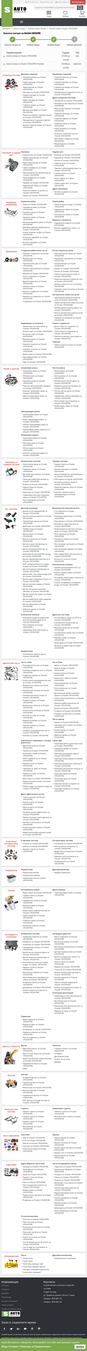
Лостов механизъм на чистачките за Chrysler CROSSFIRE (37, 1242)
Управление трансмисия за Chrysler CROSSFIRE (68, 259)
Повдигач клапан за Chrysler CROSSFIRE (34, 701)
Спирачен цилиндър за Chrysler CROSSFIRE (66, 115)
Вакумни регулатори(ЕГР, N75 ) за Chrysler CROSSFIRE (67, 568)
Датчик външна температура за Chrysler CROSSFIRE (35, 545)
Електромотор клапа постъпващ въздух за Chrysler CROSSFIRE (35, 963)
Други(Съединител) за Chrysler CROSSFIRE (35, 282)
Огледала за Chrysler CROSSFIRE (67, 1174)
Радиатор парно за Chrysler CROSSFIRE (33, 1025)
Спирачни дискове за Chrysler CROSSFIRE (34, 78)
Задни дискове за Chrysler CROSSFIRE (33, 88)
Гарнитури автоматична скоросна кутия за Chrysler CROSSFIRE (67, 299)
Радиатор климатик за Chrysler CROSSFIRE (35, 1033)
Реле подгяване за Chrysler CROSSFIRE (64, 535)
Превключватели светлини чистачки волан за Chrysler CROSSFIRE (68, 530)
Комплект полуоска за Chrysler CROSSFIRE (34, 345)
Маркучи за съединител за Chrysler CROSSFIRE (36, 297)
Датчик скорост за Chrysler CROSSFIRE (33, 535)
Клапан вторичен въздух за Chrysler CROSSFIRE (37, 233)
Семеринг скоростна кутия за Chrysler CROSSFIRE (69, 290)
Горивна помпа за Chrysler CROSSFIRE (64, 465)
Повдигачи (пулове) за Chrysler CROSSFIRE (35, 676)
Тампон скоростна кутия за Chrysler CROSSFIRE (68, 346)
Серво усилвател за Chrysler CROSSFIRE (65, 130)
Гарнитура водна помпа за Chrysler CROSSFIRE (67, 893)
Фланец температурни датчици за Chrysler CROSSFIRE (67, 973)
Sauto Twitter (11, 1328)
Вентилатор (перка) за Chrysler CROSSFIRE (66, 942)
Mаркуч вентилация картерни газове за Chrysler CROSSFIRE (37, 833)
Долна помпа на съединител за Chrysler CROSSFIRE (66, 327)
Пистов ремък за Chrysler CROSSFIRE (64, 372)
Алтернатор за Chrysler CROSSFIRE (68, 843)
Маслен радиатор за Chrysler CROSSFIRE (34, 1038)
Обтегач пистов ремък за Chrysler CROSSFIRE (67, 392)
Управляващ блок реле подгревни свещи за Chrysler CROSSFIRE (36, 496)
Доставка (5, 1292)
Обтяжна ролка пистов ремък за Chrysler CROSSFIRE (66, 382)
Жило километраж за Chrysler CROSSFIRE (65, 1211)
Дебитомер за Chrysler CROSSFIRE (37, 526)
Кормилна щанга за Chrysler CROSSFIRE (34, 213)
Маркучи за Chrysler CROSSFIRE (67, 966)
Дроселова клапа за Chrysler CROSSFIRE (34, 746)
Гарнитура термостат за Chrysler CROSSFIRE (66, 789)
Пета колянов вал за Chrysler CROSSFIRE (65, 689)
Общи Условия (9, 1346)
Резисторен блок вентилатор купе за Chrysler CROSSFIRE (68, 1006)
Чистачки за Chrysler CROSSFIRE (36, 1218)
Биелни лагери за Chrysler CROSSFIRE (64, 669)
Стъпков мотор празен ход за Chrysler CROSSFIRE (69, 633)
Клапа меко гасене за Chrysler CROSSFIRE (34, 754)
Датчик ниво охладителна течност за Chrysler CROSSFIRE (37, 580)
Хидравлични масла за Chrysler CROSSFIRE (35, 1064)
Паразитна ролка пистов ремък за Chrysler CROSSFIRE (67, 387)
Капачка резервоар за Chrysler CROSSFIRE (66, 1198)
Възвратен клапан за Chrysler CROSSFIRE (34, 983)
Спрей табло (28, 1260)
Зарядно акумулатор (62, 872)
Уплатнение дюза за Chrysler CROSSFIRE (65, 779)
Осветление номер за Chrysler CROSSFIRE (34, 1149)
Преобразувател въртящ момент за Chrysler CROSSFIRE (68, 309)
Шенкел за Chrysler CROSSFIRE (35, 196)
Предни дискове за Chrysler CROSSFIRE (33, 83)
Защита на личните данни (12, 1308)
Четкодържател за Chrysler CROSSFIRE (64, 862)
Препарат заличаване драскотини (36, 1269)
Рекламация (6, 1296)
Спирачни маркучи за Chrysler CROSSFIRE (65, 120)
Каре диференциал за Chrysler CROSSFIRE (35, 358)
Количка (82, 16)
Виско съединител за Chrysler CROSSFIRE (65, 937)
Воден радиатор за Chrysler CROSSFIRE (33, 1020)
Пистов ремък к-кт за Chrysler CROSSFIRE (65, 377)
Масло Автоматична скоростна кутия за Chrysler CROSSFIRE (37, 1059)
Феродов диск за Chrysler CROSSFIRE (32, 259)
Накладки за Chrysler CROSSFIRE (36, 92)
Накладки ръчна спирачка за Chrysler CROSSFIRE (68, 105)
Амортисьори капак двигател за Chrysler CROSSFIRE (66, 1188)
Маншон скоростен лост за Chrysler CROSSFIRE (68, 285)
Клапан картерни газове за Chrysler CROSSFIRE (36, 828)
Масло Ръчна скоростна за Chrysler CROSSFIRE (36, 1054)
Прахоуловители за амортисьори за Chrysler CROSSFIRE (37, 174)
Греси (25, 1068)
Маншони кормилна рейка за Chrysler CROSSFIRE (37, 223)
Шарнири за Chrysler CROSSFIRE (67, 158)
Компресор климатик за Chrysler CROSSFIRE (35, 937)
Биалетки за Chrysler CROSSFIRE (67, 155)
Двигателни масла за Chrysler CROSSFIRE (34, 1049)
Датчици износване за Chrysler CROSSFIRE (35, 111)
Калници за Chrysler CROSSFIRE (35, 1166)
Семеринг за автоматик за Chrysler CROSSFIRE (67, 319)
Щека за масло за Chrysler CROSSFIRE (33, 808)
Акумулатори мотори (31, 872)
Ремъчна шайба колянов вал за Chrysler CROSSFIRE (66, 704)
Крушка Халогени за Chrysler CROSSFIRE (65, 1143)
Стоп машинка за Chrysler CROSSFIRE (64, 512)
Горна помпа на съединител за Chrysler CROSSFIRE (66, 332)
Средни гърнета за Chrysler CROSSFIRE (33, 1117)
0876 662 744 (47, 2)
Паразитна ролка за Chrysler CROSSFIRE (34, 382)
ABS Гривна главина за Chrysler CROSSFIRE (66, 140)
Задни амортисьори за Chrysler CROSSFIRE (35, 164)
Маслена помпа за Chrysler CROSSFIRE (33, 906)
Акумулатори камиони (31, 875)
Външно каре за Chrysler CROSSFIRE (37, 331)
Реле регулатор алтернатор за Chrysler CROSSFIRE (66, 847)
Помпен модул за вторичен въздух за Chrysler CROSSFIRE (37, 787)
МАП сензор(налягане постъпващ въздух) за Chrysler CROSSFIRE (36, 565)
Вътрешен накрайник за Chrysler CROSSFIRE (35, 238)
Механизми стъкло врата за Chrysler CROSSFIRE (68, 1183)
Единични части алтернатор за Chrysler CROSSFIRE (66, 857)
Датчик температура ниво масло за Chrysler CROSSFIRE (36, 560)
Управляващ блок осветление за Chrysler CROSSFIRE (35, 631)
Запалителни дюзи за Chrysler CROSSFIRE (66, 470)
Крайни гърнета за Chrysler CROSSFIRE (33, 1122)
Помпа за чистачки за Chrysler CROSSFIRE (34, 1237)
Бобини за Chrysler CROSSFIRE (35, 484)
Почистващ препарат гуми (33, 1263)
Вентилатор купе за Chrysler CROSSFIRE (65, 1001)
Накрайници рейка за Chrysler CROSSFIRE (34, 208)
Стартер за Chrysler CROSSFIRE (35, 843)
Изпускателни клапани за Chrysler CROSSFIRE (36, 691)
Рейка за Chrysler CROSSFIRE (34, 204)
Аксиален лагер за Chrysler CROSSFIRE (33, 287)
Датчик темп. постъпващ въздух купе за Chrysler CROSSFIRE (37, 575)
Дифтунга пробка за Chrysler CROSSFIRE (65, 736)
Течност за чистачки (62, 1058)
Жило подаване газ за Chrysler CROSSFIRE (35, 759)
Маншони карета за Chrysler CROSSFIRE (34, 340)
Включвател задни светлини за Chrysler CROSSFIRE (66, 525)
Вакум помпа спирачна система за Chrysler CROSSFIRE (36, 911)
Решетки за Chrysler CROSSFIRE (67, 1179)
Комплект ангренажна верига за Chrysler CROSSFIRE (35, 454)
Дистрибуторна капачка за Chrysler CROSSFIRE (36, 475)
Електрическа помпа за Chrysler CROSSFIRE (66, 215)
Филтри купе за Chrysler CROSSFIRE (37, 1087)
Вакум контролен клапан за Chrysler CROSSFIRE (37, 782)
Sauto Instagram (39, 1328)
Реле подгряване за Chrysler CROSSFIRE (34, 501)
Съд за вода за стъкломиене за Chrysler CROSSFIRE (35, 1247)
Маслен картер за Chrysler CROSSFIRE (33, 803)
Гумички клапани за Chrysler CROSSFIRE (34, 726)
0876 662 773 (32, 2)
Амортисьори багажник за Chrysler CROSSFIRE (67, 1170)
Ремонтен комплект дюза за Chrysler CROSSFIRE (68, 488)
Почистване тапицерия (32, 1271)
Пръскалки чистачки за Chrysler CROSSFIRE (35, 1232)
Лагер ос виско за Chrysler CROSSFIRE (64, 962)
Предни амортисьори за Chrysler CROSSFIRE (35, 159)
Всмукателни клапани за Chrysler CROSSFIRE (36, 686)
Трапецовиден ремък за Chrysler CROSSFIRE (35, 415)
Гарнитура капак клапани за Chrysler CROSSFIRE (68, 759)
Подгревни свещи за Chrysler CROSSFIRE (34, 470)
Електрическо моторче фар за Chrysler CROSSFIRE (66, 623)
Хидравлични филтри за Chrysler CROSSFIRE (35, 1096)
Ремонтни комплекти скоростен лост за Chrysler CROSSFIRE (68, 280)
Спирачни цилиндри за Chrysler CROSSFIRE (66, 88)
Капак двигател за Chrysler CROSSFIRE (33, 1170)
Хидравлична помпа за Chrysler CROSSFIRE (66, 210)
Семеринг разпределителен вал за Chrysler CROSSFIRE (36, 731)
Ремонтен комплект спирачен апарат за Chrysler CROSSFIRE (37, 116)
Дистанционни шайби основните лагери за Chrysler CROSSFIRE (66, 694)
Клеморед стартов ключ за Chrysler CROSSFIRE (67, 517)
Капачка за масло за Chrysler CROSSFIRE (65, 1203)
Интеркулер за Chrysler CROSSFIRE (37, 1029)
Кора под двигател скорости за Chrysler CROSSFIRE (35, 1185)
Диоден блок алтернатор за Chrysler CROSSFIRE (68, 852)
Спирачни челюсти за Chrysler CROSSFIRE (66, 78)
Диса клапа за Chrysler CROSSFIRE (37, 778)
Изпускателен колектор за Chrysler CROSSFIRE (36, 711)
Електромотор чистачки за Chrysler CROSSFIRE (36, 1227)
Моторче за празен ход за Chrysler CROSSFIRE (67, 646)
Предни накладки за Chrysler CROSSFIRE (34, 96)
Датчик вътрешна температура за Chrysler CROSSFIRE (36, 570)
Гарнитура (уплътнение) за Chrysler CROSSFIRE (68, 254)
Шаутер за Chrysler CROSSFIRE (35, 846)
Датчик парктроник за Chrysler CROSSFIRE (34, 605)
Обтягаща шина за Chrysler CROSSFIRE (33, 444)
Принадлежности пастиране (65, 1257)
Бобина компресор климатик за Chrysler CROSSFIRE (35, 991)
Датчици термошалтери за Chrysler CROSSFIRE (67, 952)
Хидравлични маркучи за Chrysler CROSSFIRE (67, 224)
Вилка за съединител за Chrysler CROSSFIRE (35, 292)
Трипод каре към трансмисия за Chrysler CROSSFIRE (35, 327)
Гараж (48, 16)
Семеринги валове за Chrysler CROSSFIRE (66, 749)
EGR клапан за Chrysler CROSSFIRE (68, 479)
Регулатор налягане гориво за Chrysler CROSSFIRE (65, 483)
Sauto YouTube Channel (25, 1328)
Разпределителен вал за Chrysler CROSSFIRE (36, 666)
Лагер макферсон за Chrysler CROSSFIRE (34, 179)
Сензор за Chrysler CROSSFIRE (66, 271)
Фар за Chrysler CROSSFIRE (34, 1137)
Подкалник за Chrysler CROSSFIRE (68, 1166)
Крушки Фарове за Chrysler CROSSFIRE (64, 1138)
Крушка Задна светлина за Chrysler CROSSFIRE (68, 1148)
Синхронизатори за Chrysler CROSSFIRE (65, 265)
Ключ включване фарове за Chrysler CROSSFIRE (68, 550)
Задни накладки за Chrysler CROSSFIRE (33, 101)
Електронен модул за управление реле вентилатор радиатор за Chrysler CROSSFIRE (36, 619)
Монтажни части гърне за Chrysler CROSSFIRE (67, 1117)
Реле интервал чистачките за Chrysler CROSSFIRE (69, 545)
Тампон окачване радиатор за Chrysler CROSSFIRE (65, 983)
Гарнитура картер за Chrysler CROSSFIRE (65, 774)
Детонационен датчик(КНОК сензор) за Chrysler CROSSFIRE (37, 555)
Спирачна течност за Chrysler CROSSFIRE (65, 1049)
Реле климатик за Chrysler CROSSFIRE (33, 626)
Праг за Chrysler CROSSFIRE (34, 1181)
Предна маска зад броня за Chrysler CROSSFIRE (37, 1195)
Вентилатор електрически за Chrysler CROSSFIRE (68, 947)
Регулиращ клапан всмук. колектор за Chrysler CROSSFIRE (68, 578)
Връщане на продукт (10, 1300)
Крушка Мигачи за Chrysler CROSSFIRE (64, 1156)
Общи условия (7, 1304)
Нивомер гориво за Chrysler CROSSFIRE (65, 638)
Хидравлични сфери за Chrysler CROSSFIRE (35, 187)
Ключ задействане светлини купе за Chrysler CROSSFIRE (68, 555)
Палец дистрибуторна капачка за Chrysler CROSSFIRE (36, 480)
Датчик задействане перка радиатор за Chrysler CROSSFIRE (37, 600)
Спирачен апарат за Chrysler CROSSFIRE (34, 106)
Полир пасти (28, 1257)
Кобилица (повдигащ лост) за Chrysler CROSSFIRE (37, 671)
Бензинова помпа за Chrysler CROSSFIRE (34, 926)
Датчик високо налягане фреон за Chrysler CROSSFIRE (36, 953)
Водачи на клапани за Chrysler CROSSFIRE (34, 721)
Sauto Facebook (4, 1328)
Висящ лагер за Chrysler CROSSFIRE (37, 354)
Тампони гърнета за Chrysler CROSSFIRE (65, 1112)
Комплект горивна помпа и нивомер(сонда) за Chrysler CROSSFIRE (64, 494)
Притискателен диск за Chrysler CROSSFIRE (35, 265)
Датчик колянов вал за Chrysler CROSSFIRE (35, 540)
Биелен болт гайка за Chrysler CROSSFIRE (65, 679)
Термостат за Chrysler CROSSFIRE (67, 969)
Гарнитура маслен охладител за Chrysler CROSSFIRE (66, 784)
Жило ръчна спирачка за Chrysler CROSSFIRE (67, 110)
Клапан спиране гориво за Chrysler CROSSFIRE (67, 573)
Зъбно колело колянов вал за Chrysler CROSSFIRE (69, 699)
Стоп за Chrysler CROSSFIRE (34, 1140)
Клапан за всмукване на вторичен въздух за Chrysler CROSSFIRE (67, 583)
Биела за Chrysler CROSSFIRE (66, 665)
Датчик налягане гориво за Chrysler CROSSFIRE (36, 585)
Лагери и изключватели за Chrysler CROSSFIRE (36, 270)
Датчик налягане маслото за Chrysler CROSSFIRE (37, 517)
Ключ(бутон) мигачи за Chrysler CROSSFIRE (66, 540)
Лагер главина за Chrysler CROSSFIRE (64, 179)
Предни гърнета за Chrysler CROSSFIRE (33, 1112)
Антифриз (58, 1053)
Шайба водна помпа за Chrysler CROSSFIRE (66, 407)
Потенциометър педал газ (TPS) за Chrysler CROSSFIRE (67, 618)
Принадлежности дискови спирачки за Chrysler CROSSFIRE (36, 121)
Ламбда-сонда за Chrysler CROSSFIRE (33, 530)
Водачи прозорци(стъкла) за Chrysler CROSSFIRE (68, 1193)
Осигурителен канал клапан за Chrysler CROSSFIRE (35, 696)
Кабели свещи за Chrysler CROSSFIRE (33, 488)
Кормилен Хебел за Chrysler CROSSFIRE (34, 218)
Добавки (57, 1061)
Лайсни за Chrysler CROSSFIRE (66, 1176)
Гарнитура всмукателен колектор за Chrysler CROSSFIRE (68, 764)
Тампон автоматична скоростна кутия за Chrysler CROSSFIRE (68, 304)
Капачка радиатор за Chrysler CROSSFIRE (65, 978)
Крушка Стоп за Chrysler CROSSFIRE (68, 1152)
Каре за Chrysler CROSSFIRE (34, 362)
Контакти (79, 2)
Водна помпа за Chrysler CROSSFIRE (37, 892)
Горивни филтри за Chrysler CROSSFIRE (33, 1083)
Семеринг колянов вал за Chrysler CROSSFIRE (67, 714)
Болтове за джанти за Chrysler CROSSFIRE (66, 193)
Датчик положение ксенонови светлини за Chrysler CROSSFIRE (36, 590)
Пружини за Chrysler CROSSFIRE (36, 183)
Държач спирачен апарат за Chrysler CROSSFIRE (37, 126)
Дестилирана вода (61, 1056)
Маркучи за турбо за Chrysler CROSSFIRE (34, 774)
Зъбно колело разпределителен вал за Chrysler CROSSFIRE (37, 681)
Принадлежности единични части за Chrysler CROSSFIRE (68, 93)
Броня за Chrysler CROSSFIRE (35, 1174)
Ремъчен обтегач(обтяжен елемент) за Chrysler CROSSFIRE (37, 387)
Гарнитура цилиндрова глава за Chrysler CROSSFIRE (66, 754)
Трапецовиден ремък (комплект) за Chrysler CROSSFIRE (36, 430)
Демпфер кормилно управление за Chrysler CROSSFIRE (36, 228)
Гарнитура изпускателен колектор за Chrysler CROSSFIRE (68, 769)
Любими (65, 16)
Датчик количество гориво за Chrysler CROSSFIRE (37, 595)
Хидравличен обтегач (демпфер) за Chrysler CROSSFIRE (68, 397)
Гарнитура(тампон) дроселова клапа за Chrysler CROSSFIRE (68, 744)
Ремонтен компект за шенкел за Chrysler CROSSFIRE (35, 192)
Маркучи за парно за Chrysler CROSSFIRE (65, 1011)
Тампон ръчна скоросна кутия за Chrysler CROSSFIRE (67, 275)
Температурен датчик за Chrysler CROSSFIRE (35, 522)
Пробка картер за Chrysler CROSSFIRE (64, 731)
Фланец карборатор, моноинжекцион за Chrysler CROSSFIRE (68, 475)
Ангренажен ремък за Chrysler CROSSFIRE (34, 372)
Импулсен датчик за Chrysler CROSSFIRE (34, 610)
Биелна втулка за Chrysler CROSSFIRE (64, 674)
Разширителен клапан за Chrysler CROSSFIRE (36, 948)
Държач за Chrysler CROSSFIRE (66, 268)
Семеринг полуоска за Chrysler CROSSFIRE (35, 350)
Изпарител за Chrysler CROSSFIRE (36, 941)
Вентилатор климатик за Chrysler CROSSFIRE (35, 973)
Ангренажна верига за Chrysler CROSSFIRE (35, 439)
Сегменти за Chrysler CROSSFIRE (67, 710)
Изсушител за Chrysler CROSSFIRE (36, 944)
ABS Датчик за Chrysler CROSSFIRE (68, 101)
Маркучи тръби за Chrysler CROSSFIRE (33, 764)
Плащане (5, 1288)
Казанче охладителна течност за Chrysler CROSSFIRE (67, 957)
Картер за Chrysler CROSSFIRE (66, 722)
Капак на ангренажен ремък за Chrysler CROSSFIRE (35, 397)
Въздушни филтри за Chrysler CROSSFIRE (34, 1078)
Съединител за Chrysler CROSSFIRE (37, 301)
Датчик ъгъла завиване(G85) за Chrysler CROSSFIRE (35, 512)
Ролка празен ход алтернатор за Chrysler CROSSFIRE (66, 402)
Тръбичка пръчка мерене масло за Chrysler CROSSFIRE (36, 813)
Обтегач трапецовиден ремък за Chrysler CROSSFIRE (35, 425)
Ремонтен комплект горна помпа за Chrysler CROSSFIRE (68, 337)
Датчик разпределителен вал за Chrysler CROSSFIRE (35, 550)
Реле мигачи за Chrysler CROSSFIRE (68, 521)
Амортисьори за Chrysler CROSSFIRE (37, 155)
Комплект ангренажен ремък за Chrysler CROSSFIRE (35, 392)
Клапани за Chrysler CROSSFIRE (35, 735)
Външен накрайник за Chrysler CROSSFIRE (34, 243)
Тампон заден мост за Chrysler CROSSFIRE (66, 184)
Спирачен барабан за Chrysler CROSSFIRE (66, 83)
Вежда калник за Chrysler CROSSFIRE (32, 1190)
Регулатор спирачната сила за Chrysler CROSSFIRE (66, 135)
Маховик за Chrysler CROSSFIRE (36, 273)
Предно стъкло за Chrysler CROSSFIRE (33, 1178)
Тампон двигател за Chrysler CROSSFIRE (34, 798)
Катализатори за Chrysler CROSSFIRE (32, 1127)
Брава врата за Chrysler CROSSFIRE (68, 642)
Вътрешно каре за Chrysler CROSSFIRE (33, 335)
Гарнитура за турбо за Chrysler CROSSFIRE (35, 769)
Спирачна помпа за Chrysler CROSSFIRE (65, 125)
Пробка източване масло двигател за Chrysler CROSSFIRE (37, 818)
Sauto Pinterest (32, 1328)
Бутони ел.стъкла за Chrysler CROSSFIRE (65, 560)
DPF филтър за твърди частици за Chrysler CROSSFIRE (36, 1101)
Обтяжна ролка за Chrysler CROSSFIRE (33, 377)
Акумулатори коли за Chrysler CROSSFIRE (34, 879)
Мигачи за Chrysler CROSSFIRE (35, 1142)
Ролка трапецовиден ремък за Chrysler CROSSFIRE (34, 420)
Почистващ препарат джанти (34, 1266)
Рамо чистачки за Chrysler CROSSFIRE (33, 1222)
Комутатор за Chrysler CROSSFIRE (36, 492)
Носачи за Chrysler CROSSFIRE (66, 160)
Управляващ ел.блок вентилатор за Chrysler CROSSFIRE (68, 996)
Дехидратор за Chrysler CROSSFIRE (37, 987)
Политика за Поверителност (35, 1346)
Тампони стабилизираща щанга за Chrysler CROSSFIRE (67, 169)
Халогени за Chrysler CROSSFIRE (36, 1145)
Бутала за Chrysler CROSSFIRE (66, 708)
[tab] (43, 58)
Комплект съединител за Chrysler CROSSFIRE (36, 254)
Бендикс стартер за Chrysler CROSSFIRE (34, 850)
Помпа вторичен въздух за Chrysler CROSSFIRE (67, 205)
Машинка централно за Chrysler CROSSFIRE (66, 628)
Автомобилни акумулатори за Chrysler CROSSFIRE (34, 655)
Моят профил (63, 2)
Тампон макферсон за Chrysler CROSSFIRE (35, 169)
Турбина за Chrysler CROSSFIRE (35, 750)
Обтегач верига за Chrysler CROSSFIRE (33, 449)
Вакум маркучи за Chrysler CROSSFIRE (64, 145)
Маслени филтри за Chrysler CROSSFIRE (34, 1091)
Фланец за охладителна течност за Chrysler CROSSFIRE (67, 988)
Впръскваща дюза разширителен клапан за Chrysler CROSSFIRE (36, 978)
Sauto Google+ (18, 1328)
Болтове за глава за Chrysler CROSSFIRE (34, 716)
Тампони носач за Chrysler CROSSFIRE (64, 164)
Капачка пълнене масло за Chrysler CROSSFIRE (36, 823)
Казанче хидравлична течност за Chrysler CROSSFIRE (67, 229)
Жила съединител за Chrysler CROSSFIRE (34, 277)
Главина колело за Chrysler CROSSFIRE (64, 174)
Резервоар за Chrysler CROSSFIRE (36, 1199)
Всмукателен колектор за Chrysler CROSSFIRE (36, 706)
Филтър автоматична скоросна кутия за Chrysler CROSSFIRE (68, 314)
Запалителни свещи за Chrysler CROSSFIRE (35, 465)
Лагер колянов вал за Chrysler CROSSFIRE (65, 684)
